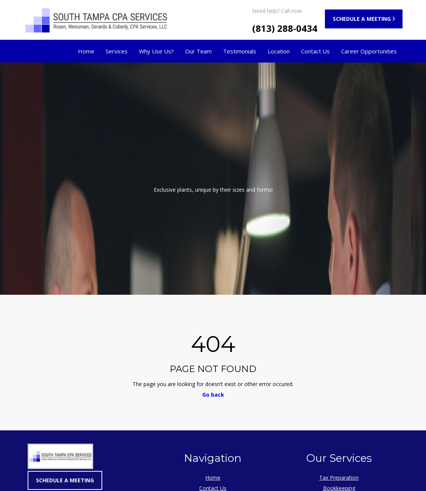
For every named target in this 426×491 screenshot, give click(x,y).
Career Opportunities (369, 51)
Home (86, 51)
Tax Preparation (339, 477)
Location (279, 51)
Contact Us (315, 51)
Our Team (198, 51)
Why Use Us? (156, 51)
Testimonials (239, 51)
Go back (213, 394)
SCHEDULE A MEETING (362, 18)
